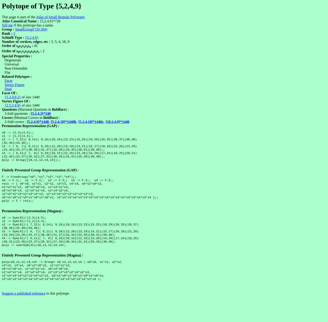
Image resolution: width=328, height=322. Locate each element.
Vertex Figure (15, 85)
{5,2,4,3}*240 (41, 113)
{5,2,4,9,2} (13, 97)
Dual (8, 89)
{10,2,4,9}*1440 (117, 122)
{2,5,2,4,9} (13, 105)
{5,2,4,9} (31, 37)
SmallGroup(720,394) (31, 29)
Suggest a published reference (23, 318)
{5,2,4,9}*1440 (38, 122)
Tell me (7, 25)
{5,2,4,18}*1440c (91, 122)
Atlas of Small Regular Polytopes (60, 17)
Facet (9, 81)
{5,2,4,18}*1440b (64, 122)
